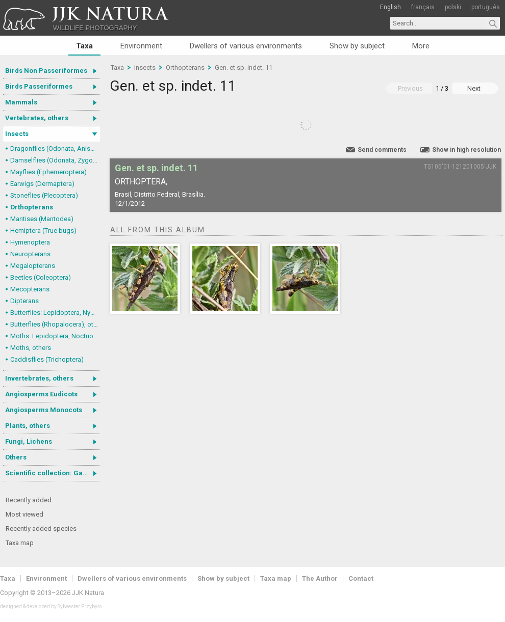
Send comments (382, 150)
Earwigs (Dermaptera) (42, 183)
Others (16, 457)
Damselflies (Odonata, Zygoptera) (55, 160)
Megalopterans (32, 265)
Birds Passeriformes (38, 86)
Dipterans (24, 301)
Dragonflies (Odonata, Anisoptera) (55, 148)
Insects (17, 134)
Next (474, 88)
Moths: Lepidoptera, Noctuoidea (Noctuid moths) (55, 336)
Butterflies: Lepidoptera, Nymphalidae (55, 312)
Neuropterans (30, 254)
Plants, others (27, 425)
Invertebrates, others (39, 378)
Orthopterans (31, 207)
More (421, 45)
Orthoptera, (141, 181)
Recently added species (41, 528)
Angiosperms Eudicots (41, 394)
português (485, 7)
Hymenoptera (30, 242)
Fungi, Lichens (28, 441)
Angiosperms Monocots (43, 410)
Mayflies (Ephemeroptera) (48, 172)
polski (453, 7)
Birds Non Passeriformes (46, 70)
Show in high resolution (466, 150)
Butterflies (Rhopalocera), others (55, 324)
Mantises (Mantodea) (41, 219)
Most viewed (24, 514)
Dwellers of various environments (246, 45)
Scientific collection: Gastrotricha (52, 473)
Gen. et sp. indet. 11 (243, 67)
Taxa (84, 45)
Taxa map (20, 543)
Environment (141, 45)
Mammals (21, 102)
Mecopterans (29, 289)
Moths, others (30, 347)
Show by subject (357, 45)
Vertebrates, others (36, 118)
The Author (320, 578)
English (390, 7)
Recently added (29, 500)
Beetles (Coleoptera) (40, 277)
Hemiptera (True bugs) (43, 230)
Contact (360, 578)
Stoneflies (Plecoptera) (44, 195)
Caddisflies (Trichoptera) (47, 359)
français (423, 7)
